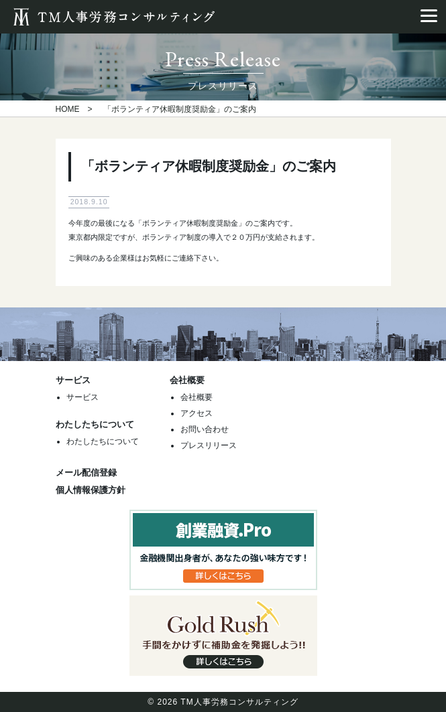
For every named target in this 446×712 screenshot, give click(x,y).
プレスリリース (208, 445)
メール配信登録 (86, 473)
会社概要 (196, 397)
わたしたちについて (102, 441)
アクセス (196, 413)
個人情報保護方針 (90, 490)
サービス (82, 397)
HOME (68, 109)
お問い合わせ (204, 429)
